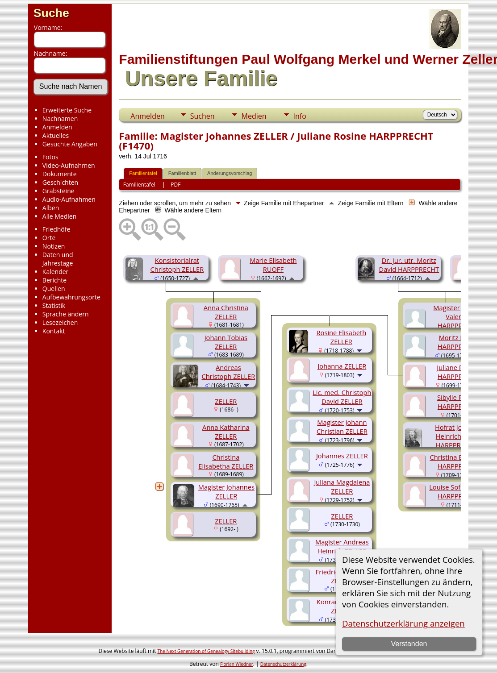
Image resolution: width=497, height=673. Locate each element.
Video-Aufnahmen (68, 165)
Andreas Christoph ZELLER (228, 372)
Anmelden (57, 127)
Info (299, 116)
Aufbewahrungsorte (71, 297)
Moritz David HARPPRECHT (458, 342)
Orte (48, 237)
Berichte (54, 280)
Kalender (55, 271)
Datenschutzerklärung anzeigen (403, 623)
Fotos (50, 157)
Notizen (53, 246)
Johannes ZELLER (342, 455)
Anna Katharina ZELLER (226, 431)
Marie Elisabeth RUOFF (273, 265)
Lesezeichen (60, 322)
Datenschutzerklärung (283, 664)
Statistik (54, 305)
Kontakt (53, 331)
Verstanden (409, 644)
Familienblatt (182, 173)
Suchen (202, 116)
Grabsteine (58, 191)
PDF (175, 184)
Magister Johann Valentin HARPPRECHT (458, 316)
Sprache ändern (65, 314)
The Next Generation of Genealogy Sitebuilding (206, 651)
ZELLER (226, 401)
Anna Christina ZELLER (226, 312)
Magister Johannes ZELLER (226, 491)
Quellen (53, 288)
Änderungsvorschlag (229, 173)
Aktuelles (55, 135)
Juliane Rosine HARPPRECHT (458, 372)
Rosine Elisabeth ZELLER (342, 337)
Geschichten (60, 182)
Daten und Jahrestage (57, 258)
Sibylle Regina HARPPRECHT (458, 402)
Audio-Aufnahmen (69, 199)
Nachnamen (60, 118)
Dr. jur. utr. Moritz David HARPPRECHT (409, 265)
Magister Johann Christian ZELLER (342, 427)
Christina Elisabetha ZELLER (225, 461)
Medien (254, 116)
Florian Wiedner (236, 664)
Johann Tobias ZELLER (226, 342)
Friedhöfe (56, 229)
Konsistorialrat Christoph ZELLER (177, 265)
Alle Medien (59, 216)
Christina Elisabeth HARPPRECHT (458, 461)
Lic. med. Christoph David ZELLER (342, 397)
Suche (51, 13)
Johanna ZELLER (341, 365)
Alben (50, 208)
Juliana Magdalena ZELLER (342, 486)
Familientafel (143, 173)
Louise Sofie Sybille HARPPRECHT (458, 491)
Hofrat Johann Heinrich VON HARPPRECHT (456, 436)
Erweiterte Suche (67, 110)
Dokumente (59, 174)
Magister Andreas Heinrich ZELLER (342, 546)
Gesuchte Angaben (69, 144)
